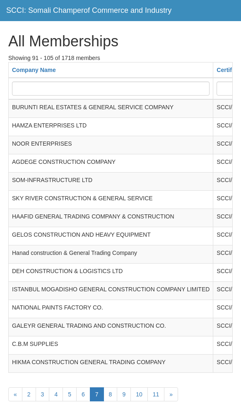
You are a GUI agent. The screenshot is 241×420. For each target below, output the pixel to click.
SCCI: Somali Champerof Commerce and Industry (88, 10)
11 (156, 394)
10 (139, 394)
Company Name (34, 70)
